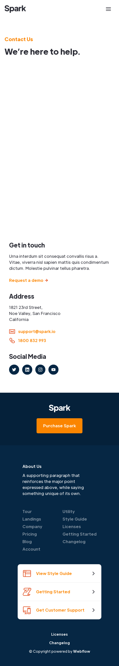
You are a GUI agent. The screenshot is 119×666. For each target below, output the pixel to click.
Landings (31, 519)
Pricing (29, 534)
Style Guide (75, 519)
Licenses (72, 526)
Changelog (74, 541)
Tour (27, 511)
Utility (69, 511)
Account (31, 549)
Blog (27, 541)
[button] (108, 9)
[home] (15, 9)
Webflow (81, 651)
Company (32, 526)
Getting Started (80, 534)
